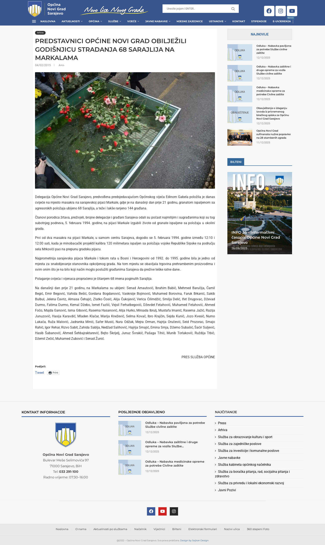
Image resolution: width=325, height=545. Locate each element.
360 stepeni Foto (258, 529)
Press (222, 423)
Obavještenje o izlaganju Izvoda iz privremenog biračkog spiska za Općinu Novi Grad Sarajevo (272, 113)
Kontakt (238, 21)
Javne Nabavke (156, 21)
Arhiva (222, 430)
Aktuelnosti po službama (110, 529)
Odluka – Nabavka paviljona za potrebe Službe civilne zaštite (273, 49)
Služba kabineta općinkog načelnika (244, 465)
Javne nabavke (229, 458)
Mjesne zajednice (190, 21)
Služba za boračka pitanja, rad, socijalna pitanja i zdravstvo (252, 474)
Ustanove (216, 21)
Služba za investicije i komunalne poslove (248, 451)
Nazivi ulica (232, 529)
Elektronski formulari (202, 529)
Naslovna (47, 21)
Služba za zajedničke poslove (239, 444)
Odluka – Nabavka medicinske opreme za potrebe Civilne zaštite (270, 91)
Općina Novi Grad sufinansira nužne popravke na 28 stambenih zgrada (273, 134)
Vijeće (131, 21)
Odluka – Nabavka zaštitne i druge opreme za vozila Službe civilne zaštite (273, 70)
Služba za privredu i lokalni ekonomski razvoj (251, 483)
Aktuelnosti (71, 21)
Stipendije (259, 21)
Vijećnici (159, 529)
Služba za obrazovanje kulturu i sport (245, 437)
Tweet (39, 372)
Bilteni (176, 529)
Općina (94, 21)
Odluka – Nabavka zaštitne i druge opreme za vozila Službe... (171, 444)
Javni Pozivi (227, 490)
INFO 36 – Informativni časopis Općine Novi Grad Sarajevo (256, 237)
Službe (113, 21)
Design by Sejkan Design (194, 540)
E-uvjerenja (282, 20)
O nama (80, 529)
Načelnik (140, 529)
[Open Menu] (34, 21)
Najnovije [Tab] (260, 34)
